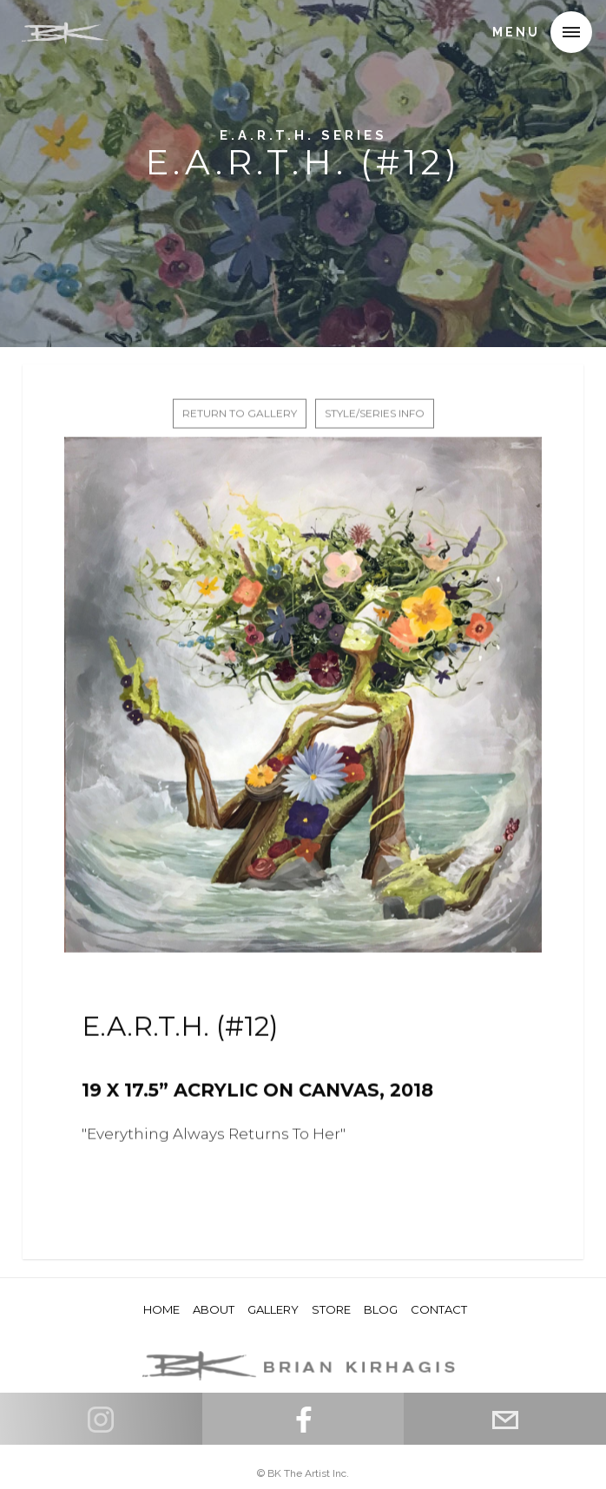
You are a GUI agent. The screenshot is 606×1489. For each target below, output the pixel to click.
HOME (161, 1309)
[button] (571, 32)
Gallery (273, 1309)
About (213, 1309)
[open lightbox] (303, 699)
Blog (381, 1309)
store (331, 1309)
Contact (439, 1309)
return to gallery (239, 417)
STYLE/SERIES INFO (375, 417)
